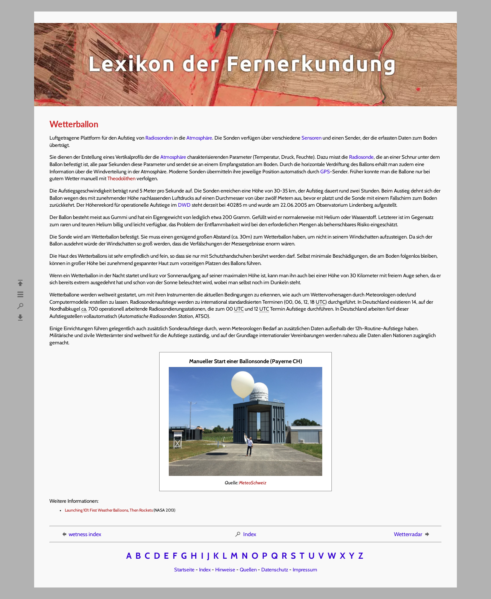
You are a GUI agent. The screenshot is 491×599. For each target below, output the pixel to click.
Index (245, 534)
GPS (325, 171)
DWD (184, 205)
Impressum (305, 569)
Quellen (248, 569)
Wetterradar (412, 534)
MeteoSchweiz (252, 482)
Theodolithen (121, 178)
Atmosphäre (199, 138)
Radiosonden (159, 138)
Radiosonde (361, 157)
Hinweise (225, 569)
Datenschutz (274, 569)
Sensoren (311, 138)
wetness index (81, 534)
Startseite (184, 569)
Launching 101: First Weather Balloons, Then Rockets (109, 510)
